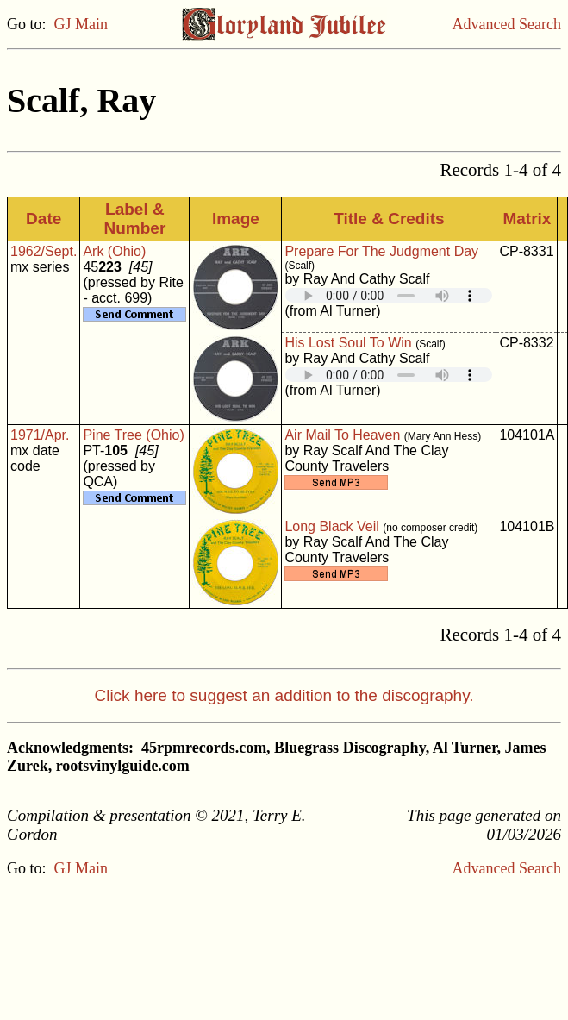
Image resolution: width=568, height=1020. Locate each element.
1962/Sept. (43, 251)
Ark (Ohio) (114, 251)
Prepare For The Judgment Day (381, 251)
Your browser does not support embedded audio (388, 295)
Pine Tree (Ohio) (133, 435)
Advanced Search (507, 24)
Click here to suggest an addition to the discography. (283, 695)
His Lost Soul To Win (347, 342)
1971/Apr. (40, 435)
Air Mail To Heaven (342, 435)
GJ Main (81, 24)
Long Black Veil (331, 526)
